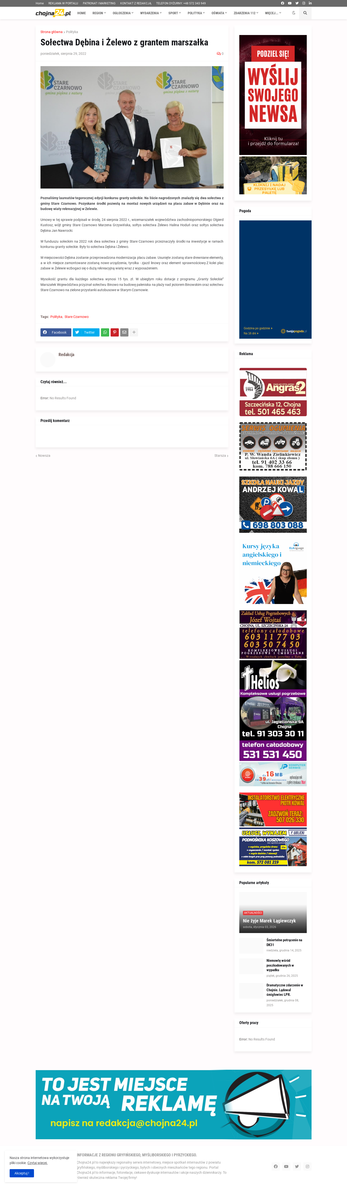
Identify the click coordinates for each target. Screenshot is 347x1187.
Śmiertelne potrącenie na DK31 (284, 942)
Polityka (72, 32)
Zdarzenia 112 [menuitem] (244, 13)
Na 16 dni (250, 333)
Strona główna (51, 32)
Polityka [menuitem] (195, 13)
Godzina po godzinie (257, 328)
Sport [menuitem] (173, 13)
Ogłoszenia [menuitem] (122, 13)
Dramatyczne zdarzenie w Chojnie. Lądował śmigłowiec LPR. (285, 990)
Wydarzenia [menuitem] (149, 13)
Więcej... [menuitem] (271, 13)
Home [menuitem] (81, 13)
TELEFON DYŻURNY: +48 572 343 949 (181, 3)
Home (40, 3)
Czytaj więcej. (37, 1163)
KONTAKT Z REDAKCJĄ (135, 3)
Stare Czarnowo (77, 316)
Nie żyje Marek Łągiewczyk (269, 921)
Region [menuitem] (98, 13)
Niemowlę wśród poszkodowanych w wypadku (280, 965)
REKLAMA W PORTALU (63, 3)
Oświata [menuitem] (218, 13)
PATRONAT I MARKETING (99, 3)
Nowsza (44, 455)
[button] (293, 13)
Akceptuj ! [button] (21, 1173)
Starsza (220, 455)
